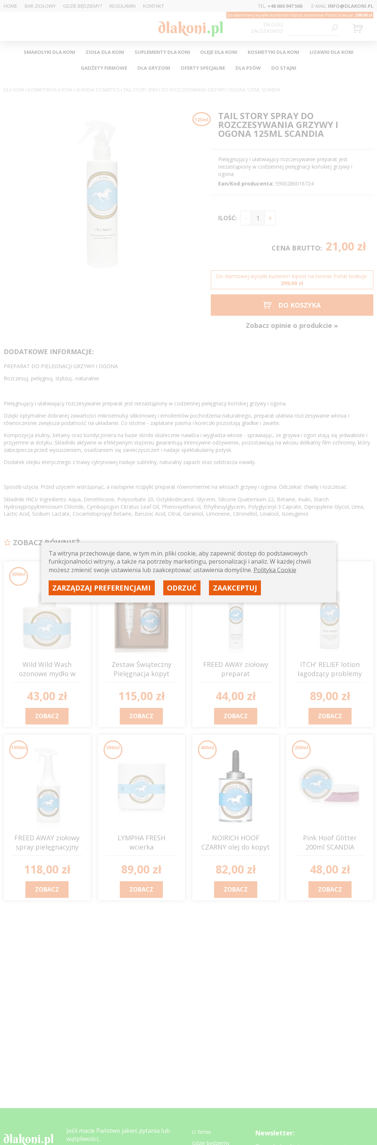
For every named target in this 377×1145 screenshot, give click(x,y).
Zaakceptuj (235, 587)
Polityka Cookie (275, 569)
